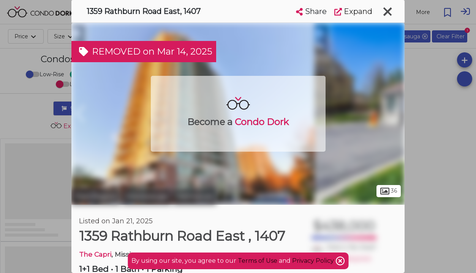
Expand (353, 11)
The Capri (95, 254)
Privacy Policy (313, 260)
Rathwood (194, 196)
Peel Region (96, 196)
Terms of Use (257, 260)
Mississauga (147, 196)
